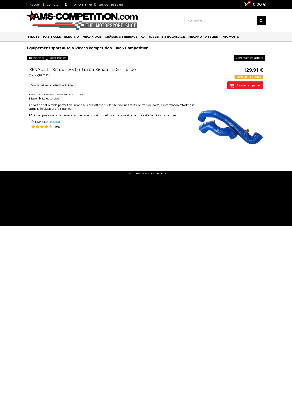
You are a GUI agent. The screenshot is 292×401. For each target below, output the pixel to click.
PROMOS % (230, 36)
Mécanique (92, 36)
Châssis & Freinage (121, 36)
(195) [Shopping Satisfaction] (57, 126)
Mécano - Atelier (203, 36)
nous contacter (60, 115)
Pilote (34, 36)
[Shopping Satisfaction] (45, 122)
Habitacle (52, 36)
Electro (71, 36)
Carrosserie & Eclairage (163, 36)
